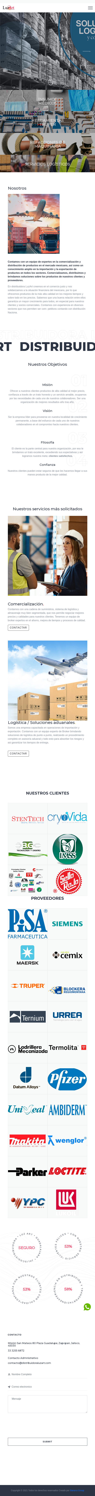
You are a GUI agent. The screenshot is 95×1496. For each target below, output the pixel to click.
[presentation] (30, 1424)
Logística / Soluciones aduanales (42, 722)
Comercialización (26, 603)
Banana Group (77, 1490)
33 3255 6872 (16, 1350)
